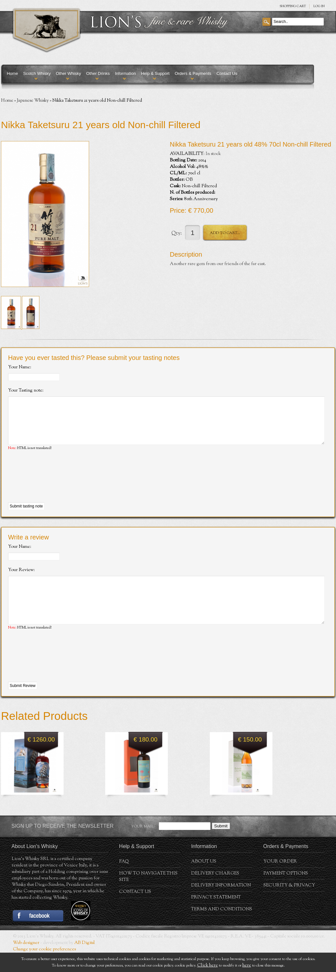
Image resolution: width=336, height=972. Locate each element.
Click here (207, 965)
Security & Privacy (289, 905)
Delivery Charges (215, 893)
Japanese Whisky (33, 100)
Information (125, 73)
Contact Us (227, 73)
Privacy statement (216, 917)
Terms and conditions (221, 929)
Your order (280, 881)
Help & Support (155, 73)
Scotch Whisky (37, 73)
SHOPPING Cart (293, 6)
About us (203, 881)
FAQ (124, 881)
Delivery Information (221, 905)
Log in (319, 6)
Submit (221, 845)
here (246, 965)
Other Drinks (98, 73)
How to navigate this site (148, 896)
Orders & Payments (193, 73)
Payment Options (285, 893)
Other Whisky (68, 73)
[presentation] (57, 486)
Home (12, 73)
